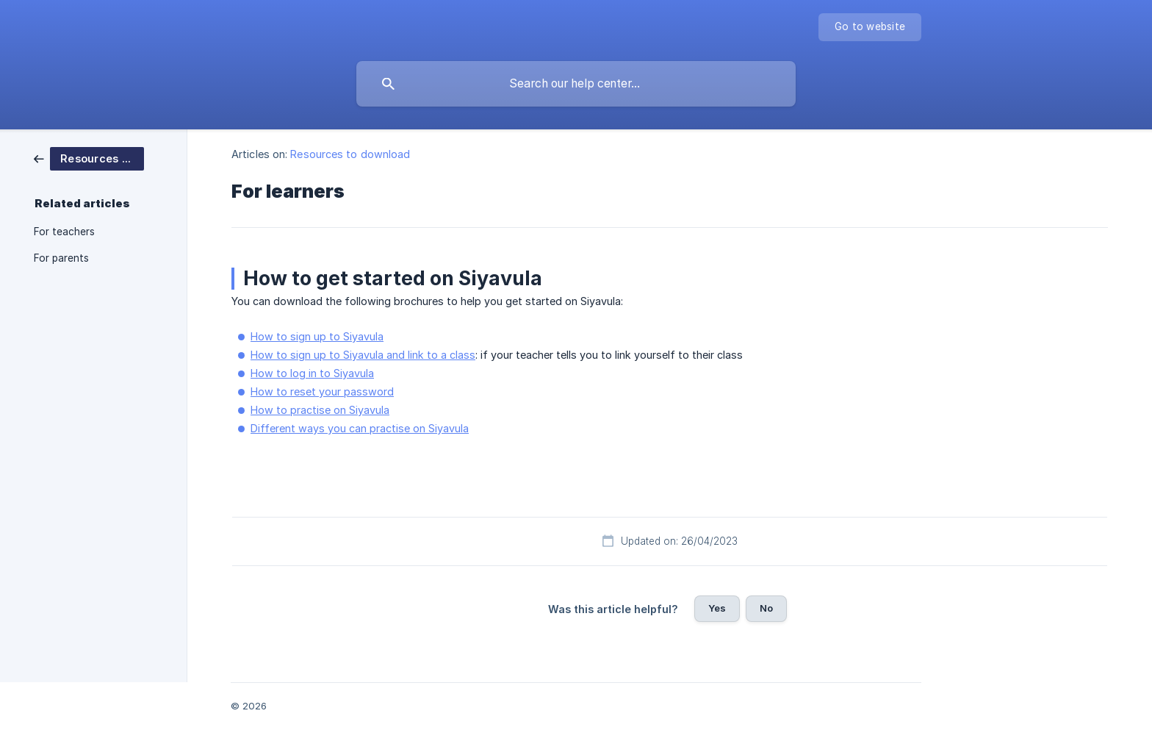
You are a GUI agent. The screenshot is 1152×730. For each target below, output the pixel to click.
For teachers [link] (64, 231)
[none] (869, 27)
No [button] (766, 608)
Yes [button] (717, 608)
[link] (89, 158)
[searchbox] (576, 84)
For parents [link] (61, 258)
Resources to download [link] (350, 154)
